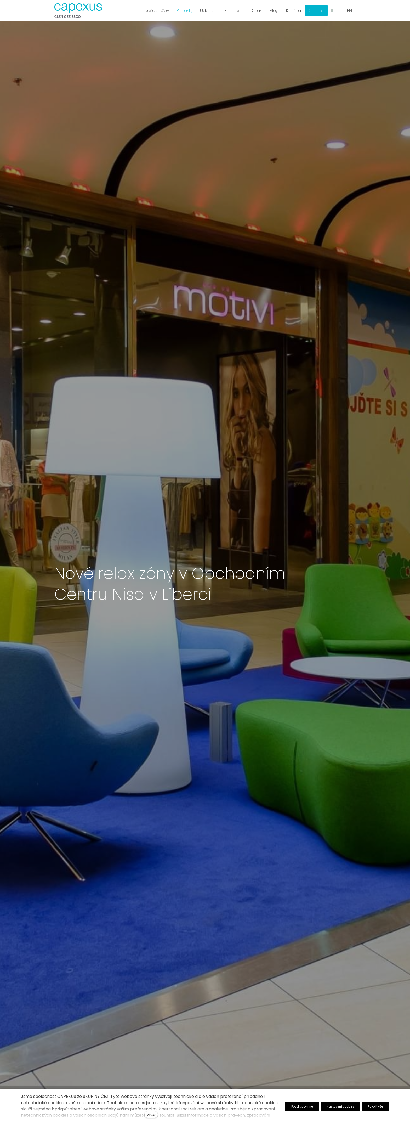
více (151, 1114)
